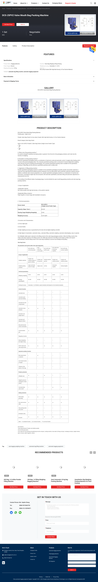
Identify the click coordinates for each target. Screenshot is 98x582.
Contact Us (32, 559)
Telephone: (48, 528)
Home (3, 8)
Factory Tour (32, 553)
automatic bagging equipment (56, 446)
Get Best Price (8, 24)
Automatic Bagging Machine (19, 8)
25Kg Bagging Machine (54, 553)
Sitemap (41, 576)
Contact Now (50, 537)
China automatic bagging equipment (20, 579)
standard (61, 285)
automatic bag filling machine (36, 446)
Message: (48, 501)
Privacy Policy (56, 576)
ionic (20, 402)
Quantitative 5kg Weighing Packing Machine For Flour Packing (83, 481)
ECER (84, 579)
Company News (57, 3)
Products (9, 8)
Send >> (72, 569)
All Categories (52, 561)
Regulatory (21, 336)
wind (22, 402)
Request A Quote (89, 46)
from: (47, 520)
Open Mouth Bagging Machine (53, 557)
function (25, 336)
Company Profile (33, 550)
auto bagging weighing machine (16, 446)
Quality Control (33, 556)
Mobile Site (47, 576)
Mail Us (23, 24)
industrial (57, 285)
